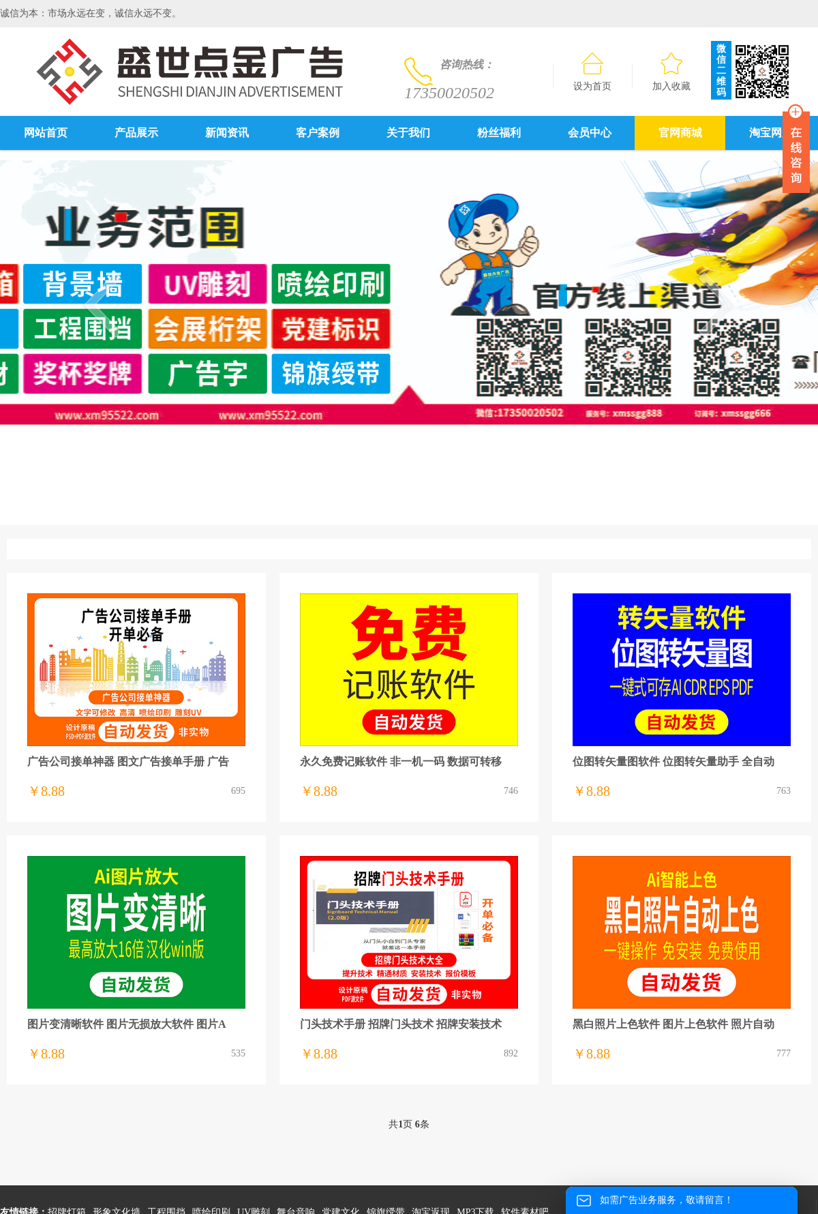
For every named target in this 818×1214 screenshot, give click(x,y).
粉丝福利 (499, 132)
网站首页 (45, 132)
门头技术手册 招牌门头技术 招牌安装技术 (401, 1024)
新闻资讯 (227, 132)
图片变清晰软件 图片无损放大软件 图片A (126, 1024)
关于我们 (408, 132)
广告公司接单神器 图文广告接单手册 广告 (128, 761)
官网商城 (680, 132)
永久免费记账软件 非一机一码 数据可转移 (401, 761)
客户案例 (317, 132)
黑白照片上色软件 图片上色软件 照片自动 (673, 1024)
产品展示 (136, 132)
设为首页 (592, 72)
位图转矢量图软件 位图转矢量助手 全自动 (673, 761)
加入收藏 (671, 72)
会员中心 (589, 132)
